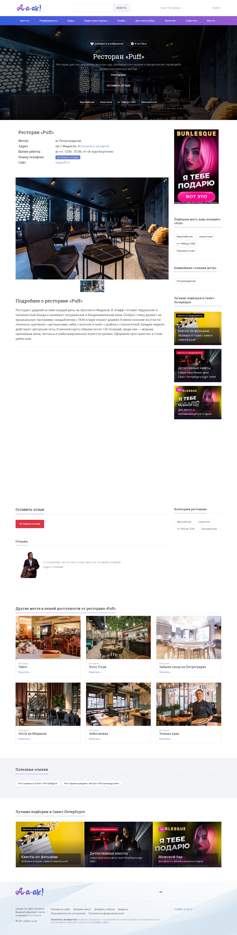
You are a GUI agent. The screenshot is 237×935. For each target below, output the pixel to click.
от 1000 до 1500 (128, 102)
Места (212, 20)
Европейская (84, 102)
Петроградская (186, 282)
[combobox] (93, 8)
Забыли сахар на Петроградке (182, 668)
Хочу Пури (97, 668)
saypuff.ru (62, 164)
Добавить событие (104, 909)
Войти (216, 7)
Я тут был (139, 43)
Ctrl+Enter (34, 915)
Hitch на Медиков (32, 735)
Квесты (25, 20)
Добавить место (82, 909)
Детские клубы (145, 20)
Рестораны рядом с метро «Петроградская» (91, 784)
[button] (165, 182)
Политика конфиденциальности (106, 913)
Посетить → (25, 673)
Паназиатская (152, 102)
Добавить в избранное (107, 43)
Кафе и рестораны (96, 20)
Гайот (23, 668)
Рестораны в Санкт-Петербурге (37, 784)
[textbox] (93, 5)
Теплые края (169, 735)
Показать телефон (68, 158)
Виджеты (123, 909)
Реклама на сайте (60, 909)
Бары (72, 20)
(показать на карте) (94, 147)
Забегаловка (98, 735)
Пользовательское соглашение (68, 913)
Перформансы (49, 20)
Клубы (122, 20)
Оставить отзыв (118, 85)
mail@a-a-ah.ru (101, 922)
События (192, 20)
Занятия (171, 20)
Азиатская (105, 102)
